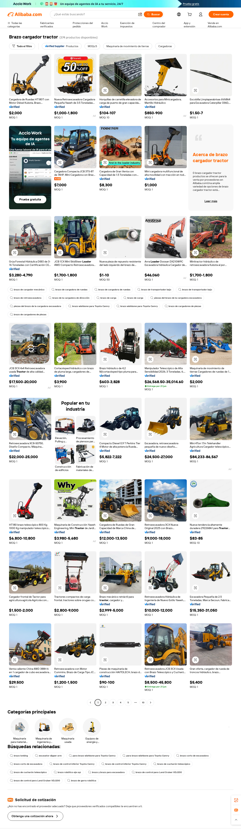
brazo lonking (19, 755)
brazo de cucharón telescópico (171, 763)
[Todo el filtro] (22, 46)
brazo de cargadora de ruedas (69, 289)
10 (143, 702)
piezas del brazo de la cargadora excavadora (176, 297)
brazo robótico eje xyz (67, 772)
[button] (140, 14)
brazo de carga (106, 297)
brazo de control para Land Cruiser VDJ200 (157, 772)
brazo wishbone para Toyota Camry (88, 306)
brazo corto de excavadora (192, 755)
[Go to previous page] (90, 702)
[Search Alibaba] (94, 14)
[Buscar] (153, 14)
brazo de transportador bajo (154, 289)
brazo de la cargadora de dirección (69, 297)
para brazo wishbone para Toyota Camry (92, 755)
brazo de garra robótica (81, 780)
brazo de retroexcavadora (25, 297)
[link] (236, 800)
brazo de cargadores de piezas (183, 306)
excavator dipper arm (48, 755)
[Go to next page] (150, 702)
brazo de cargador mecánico (27, 289)
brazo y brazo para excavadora (106, 772)
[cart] (190, 14)
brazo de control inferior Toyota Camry (72, 763)
